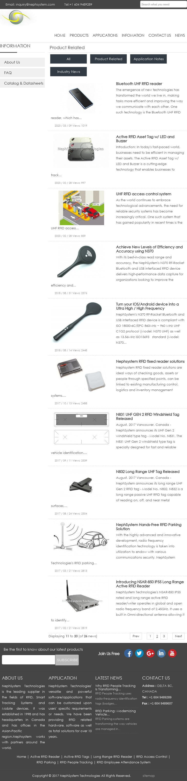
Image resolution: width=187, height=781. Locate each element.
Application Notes (149, 59)
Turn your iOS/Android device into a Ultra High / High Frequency (147, 306)
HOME (59, 35)
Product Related (108, 59)
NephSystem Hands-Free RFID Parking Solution (148, 526)
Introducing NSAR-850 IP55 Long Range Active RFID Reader (150, 584)
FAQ (8, 72)
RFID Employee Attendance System (123, 762)
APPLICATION (63, 678)
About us (12, 678)
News (180, 35)
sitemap (149, 776)
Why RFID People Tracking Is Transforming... (115, 687)
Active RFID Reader (45, 757)
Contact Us (159, 35)
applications (105, 35)
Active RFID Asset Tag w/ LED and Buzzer (145, 138)
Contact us (156, 678)
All (68, 59)
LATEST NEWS (108, 678)
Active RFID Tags (76, 757)
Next (178, 636)
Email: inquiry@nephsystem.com (30, 4)
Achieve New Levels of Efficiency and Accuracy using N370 (149, 249)
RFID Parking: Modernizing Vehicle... (115, 712)
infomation (133, 35)
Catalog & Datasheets (23, 83)
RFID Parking (46, 762)
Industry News (68, 71)
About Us (12, 62)
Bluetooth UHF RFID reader (139, 83)
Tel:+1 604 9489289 (78, 4)
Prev (136, 636)
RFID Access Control (151, 757)
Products (79, 35)
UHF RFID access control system (143, 194)
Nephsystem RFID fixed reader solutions (150, 361)
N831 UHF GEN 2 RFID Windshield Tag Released (147, 416)
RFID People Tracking (76, 762)
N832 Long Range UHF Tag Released (147, 471)
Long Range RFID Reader (112, 757)
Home (21, 757)
